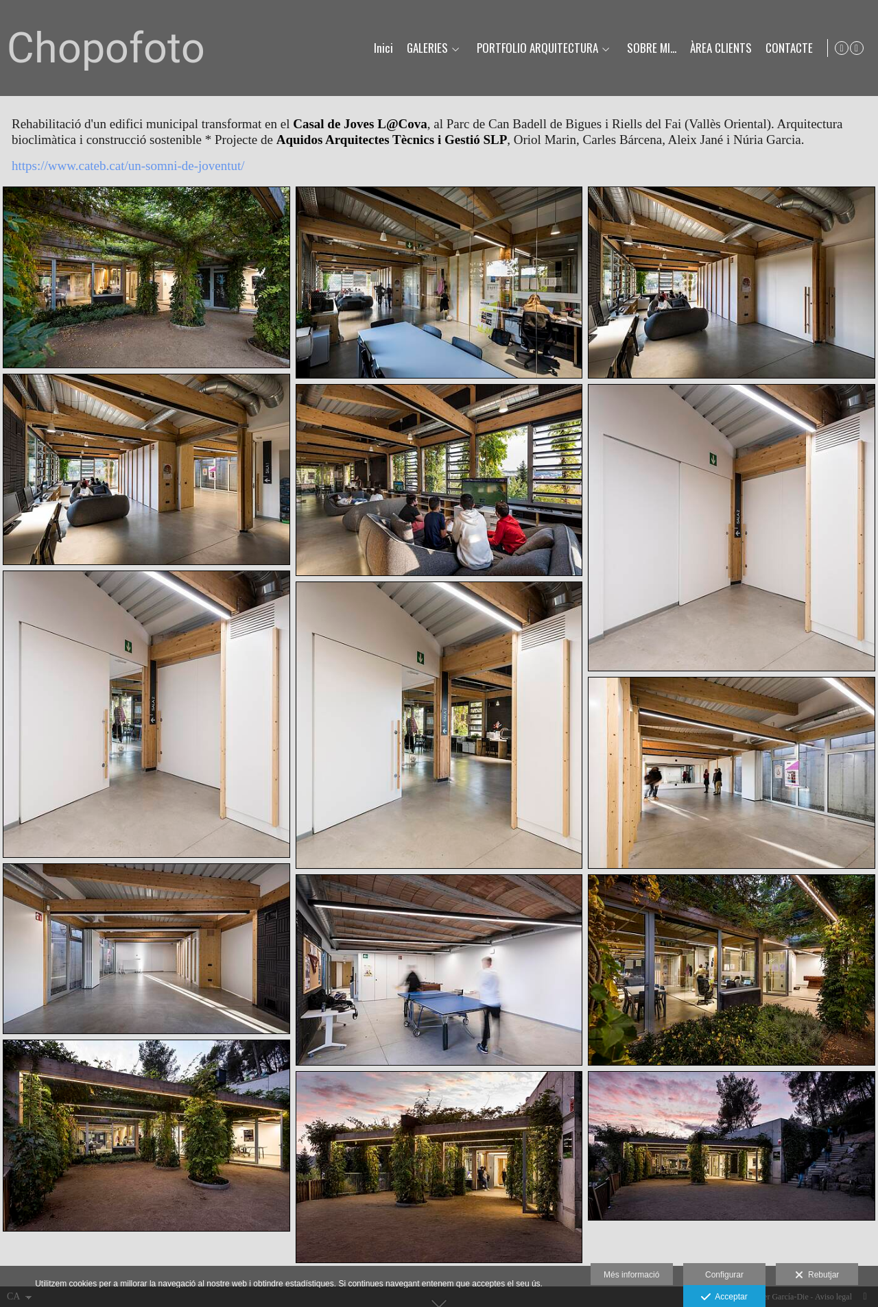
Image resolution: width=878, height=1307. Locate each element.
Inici (380, 48)
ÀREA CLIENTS (718, 48)
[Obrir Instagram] (857, 48)
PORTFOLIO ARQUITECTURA (534, 48)
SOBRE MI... (649, 48)
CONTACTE (786, 48)
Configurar (724, 1275)
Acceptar (724, 1297)
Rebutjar (817, 1275)
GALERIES (424, 48)
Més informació (631, 1275)
